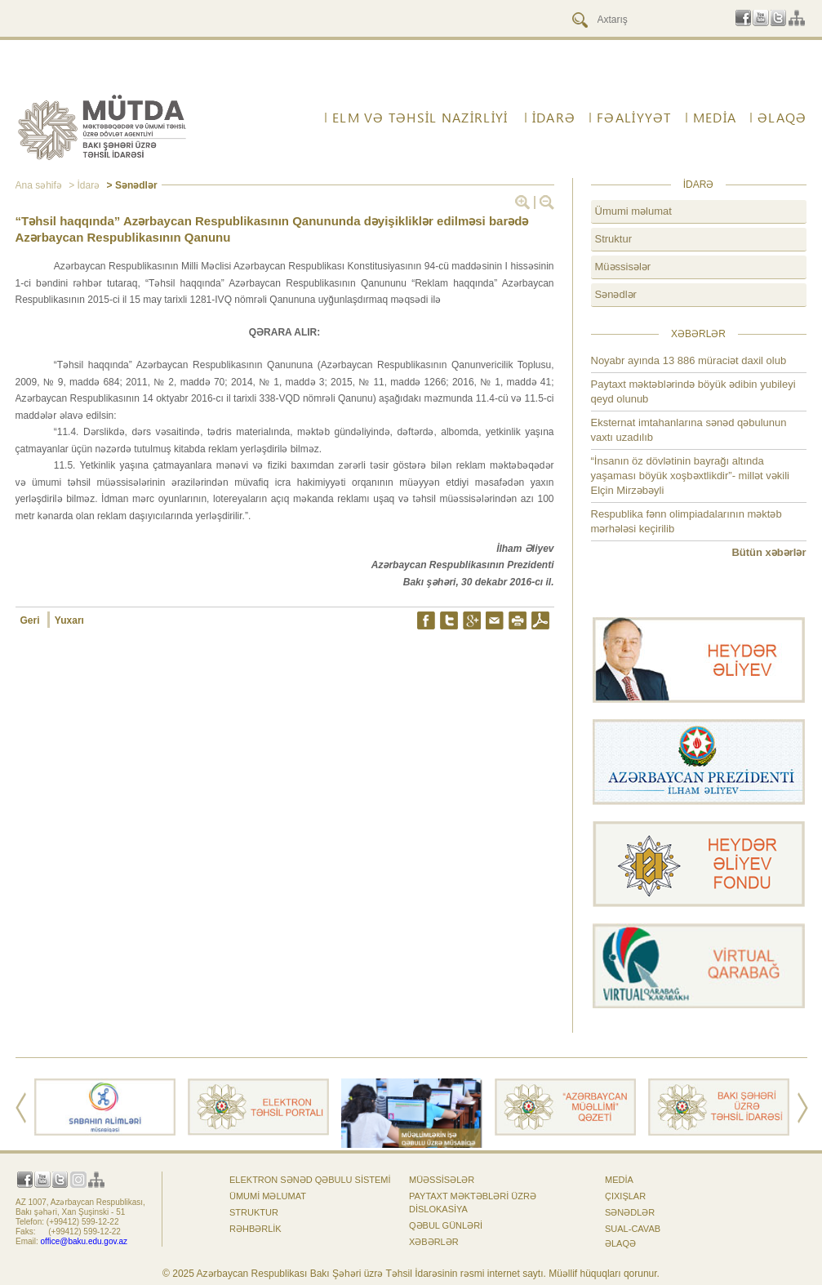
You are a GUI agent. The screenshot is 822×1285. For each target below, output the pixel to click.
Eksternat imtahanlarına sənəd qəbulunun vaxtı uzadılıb (689, 429)
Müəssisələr (623, 266)
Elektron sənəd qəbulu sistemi (310, 1180)
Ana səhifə (39, 185)
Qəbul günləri (445, 1225)
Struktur (614, 239)
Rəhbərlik (255, 1229)
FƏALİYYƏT (634, 117)
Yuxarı (69, 620)
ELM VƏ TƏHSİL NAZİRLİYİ (420, 117)
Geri (31, 620)
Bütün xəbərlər (768, 552)
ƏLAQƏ (782, 117)
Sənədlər (616, 294)
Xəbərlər (434, 1242)
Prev (21, 1108)
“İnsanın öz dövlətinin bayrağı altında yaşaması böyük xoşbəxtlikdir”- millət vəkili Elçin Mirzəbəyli (690, 475)
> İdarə (83, 185)
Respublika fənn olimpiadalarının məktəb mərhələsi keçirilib (686, 521)
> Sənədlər (130, 185)
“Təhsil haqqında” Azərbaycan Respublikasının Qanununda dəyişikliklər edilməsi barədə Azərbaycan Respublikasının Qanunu (272, 229)
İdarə (553, 117)
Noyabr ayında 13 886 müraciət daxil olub (689, 360)
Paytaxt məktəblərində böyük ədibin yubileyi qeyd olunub (693, 391)
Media (714, 117)
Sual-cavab (632, 1229)
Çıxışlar (625, 1196)
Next (803, 1108)
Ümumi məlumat (633, 211)
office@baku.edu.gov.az (84, 1241)
